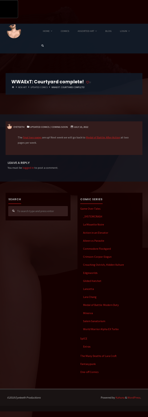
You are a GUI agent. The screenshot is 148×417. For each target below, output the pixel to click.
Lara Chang (90, 297)
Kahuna (120, 397)
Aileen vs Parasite (93, 240)
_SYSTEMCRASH (92, 216)
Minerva (88, 313)
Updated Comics (39, 87)
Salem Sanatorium (94, 321)
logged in (28, 167)
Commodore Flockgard (97, 248)
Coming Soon (59, 126)
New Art (22, 87)
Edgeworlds (90, 273)
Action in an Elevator (95, 232)
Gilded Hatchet (92, 281)
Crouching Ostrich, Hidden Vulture (103, 264)
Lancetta (88, 289)
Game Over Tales (90, 208)
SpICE (83, 338)
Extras (87, 346)
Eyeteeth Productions (14, 31)
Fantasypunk (88, 364)
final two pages (32, 137)
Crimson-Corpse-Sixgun (97, 256)
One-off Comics (89, 372)
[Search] (42, 45)
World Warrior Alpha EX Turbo (101, 329)
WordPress (133, 397)
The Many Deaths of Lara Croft (98, 356)
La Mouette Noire (93, 224)
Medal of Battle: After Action (103, 137)
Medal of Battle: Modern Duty (101, 305)
